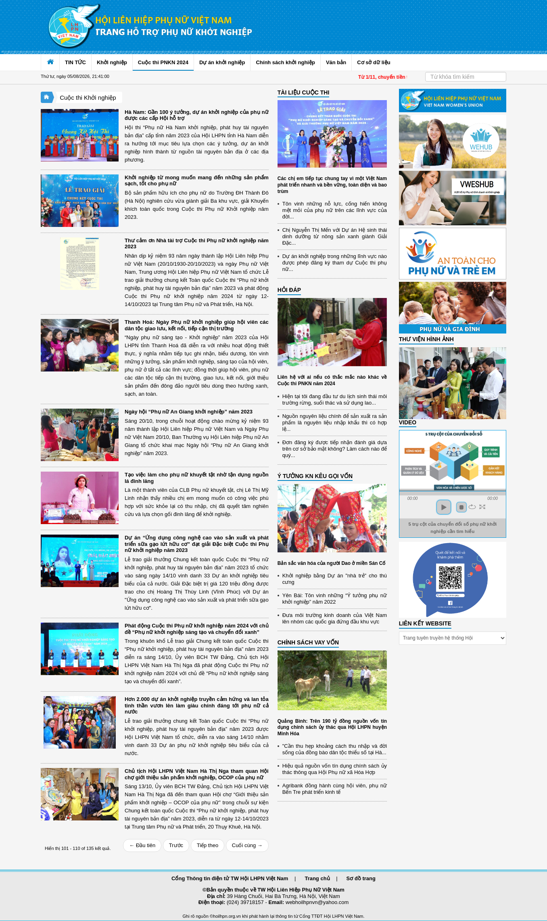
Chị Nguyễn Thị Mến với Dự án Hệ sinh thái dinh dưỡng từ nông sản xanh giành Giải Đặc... (334, 236)
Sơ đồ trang (361, 878)
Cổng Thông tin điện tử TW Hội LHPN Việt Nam (229, 878)
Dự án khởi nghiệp (222, 62)
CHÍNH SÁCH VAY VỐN (308, 642)
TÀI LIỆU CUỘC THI (304, 92)
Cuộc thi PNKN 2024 (163, 62)
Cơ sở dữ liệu (373, 62)
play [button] (444, 507)
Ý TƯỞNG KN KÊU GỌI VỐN (315, 476)
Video (408, 422)
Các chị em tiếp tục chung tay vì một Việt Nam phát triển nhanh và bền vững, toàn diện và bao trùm (332, 185)
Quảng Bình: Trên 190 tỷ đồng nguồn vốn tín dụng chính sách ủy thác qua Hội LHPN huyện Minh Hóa (332, 727)
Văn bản (336, 62)
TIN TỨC (75, 62)
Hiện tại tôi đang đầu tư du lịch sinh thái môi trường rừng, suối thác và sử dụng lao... (334, 399)
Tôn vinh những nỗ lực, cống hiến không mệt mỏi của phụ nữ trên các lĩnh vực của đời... (334, 210)
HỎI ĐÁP (289, 290)
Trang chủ (317, 878)
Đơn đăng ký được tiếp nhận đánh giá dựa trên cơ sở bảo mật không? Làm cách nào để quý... (334, 448)
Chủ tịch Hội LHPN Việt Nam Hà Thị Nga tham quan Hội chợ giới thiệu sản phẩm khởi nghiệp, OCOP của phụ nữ (197, 774)
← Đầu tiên (142, 845)
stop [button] (461, 507)
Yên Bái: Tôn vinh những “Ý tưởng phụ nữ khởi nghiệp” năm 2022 (334, 598)
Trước (176, 845)
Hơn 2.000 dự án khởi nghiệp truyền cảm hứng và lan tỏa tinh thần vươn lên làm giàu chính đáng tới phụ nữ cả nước (197, 705)
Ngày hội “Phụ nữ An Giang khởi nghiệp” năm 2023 (189, 412)
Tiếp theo (208, 845)
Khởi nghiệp (112, 62)
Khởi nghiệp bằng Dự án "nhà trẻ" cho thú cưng (334, 579)
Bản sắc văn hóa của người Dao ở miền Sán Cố (332, 563)
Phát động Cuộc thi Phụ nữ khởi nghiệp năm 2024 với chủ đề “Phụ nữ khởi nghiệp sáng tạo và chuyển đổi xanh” (197, 629)
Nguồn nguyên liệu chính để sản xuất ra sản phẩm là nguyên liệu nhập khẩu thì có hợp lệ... (334, 422)
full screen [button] (482, 506)
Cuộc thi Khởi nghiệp (88, 97)
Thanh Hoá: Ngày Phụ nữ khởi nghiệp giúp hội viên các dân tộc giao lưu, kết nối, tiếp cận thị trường (197, 325)
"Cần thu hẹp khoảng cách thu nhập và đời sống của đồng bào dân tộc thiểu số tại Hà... (334, 749)
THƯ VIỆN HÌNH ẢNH (426, 339)
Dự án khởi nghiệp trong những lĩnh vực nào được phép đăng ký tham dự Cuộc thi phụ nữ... (334, 262)
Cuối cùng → (247, 845)
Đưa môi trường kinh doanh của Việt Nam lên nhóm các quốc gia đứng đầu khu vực (334, 618)
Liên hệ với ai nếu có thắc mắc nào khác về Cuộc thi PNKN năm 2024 (332, 380)
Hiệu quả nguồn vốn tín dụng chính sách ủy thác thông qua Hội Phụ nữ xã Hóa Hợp (334, 769)
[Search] (465, 77)
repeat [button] (472, 506)
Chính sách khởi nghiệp (285, 62)
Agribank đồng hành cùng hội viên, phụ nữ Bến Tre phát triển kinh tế (334, 789)
